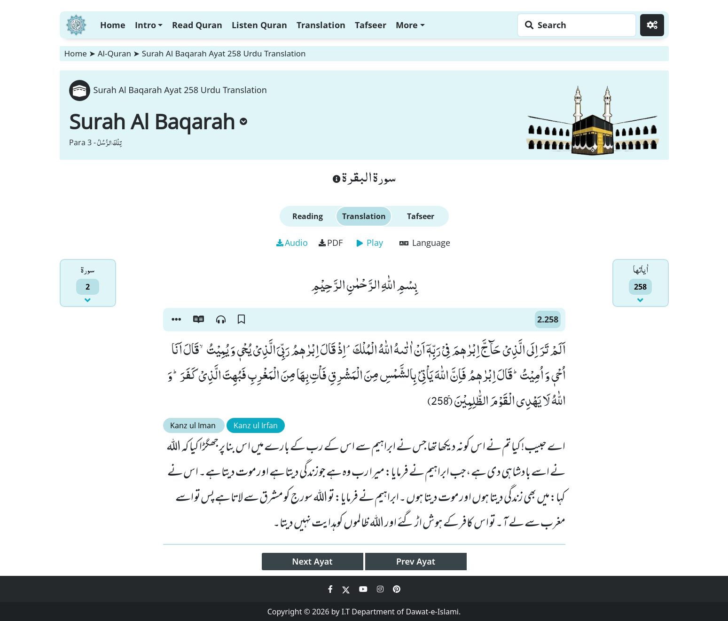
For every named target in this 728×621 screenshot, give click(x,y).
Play (370, 242)
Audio (292, 242)
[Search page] (574, 25)
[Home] (76, 23)
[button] (176, 319)
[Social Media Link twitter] (347, 589)
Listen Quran (259, 25)
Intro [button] (145, 25)
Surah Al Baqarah (158, 121)
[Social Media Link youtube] (364, 589)
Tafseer (370, 25)
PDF (331, 242)
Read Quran (197, 25)
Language (424, 242)
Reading (307, 216)
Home (112, 25)
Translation (321, 25)
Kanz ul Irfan (256, 425)
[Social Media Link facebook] (331, 589)
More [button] (407, 25)
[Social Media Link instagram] (381, 589)
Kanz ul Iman (194, 425)
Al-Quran (114, 53)
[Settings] (652, 25)
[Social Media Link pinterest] (396, 589)
